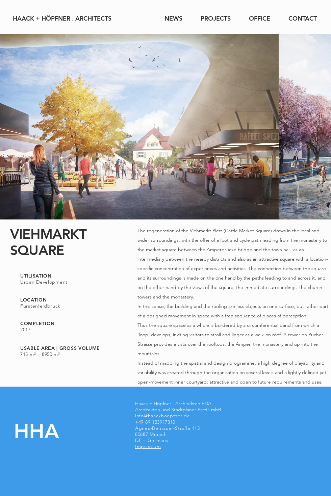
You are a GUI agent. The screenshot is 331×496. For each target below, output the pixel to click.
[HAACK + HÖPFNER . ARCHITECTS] (62, 18)
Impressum (148, 446)
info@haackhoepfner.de (162, 416)
